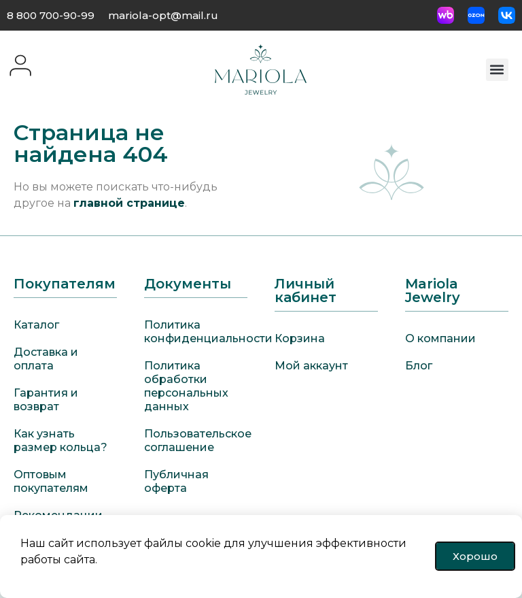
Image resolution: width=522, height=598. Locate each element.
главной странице (129, 203)
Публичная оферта (176, 481)
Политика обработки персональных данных (186, 386)
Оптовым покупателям (51, 481)
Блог (418, 365)
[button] (497, 70)
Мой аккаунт (311, 365)
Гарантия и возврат (46, 399)
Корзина (300, 338)
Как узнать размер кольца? (60, 440)
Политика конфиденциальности (195, 331)
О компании (440, 338)
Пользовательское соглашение (195, 440)
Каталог (36, 324)
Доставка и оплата (46, 359)
